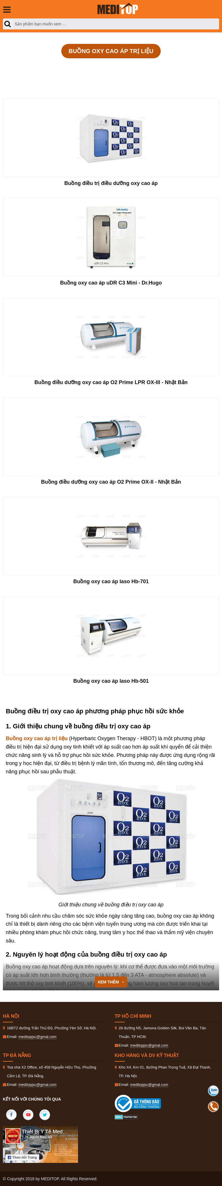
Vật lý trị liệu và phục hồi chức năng (112, 66)
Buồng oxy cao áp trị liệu (186, 66)
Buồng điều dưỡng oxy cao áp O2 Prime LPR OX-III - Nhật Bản (111, 382)
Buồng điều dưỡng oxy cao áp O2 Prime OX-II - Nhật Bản (111, 482)
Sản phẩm (53, 66)
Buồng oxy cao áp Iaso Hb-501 (111, 681)
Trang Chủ (22, 66)
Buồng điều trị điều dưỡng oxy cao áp (111, 183)
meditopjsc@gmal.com (37, 1037)
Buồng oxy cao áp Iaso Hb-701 (111, 581)
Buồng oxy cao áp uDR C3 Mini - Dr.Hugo (111, 283)
